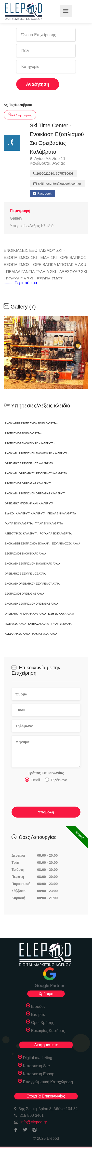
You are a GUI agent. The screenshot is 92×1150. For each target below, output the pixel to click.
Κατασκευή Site (36, 1066)
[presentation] (49, 795)
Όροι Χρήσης (42, 1023)
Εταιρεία (38, 1014)
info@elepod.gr (33, 1122)
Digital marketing (37, 1058)
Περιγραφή (20, 211)
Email (32, 779)
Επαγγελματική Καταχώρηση (48, 1082)
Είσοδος (38, 1006)
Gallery (16, 218)
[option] (46, 352)
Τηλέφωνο (56, 779)
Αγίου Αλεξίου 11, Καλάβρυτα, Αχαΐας (48, 161)
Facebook (42, 193)
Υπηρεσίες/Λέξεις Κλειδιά (31, 226)
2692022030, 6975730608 (53, 173)
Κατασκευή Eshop (38, 1074)
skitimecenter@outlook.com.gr (57, 183)
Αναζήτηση (37, 84)
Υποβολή (46, 812)
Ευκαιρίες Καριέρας (48, 1031)
